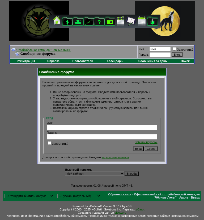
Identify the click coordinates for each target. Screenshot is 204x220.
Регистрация (26, 61)
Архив (183, 197)
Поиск (185, 61)
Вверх (195, 197)
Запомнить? (183, 49)
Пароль (143, 54)
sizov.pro (120, 212)
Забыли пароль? (146, 142)
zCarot (140, 209)
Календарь (114, 61)
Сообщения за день (152, 61)
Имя (141, 49)
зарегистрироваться (115, 157)
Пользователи (82, 61)
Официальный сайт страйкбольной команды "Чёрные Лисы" (167, 196)
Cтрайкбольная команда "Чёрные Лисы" (43, 49)
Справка (53, 61)
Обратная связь (119, 194)
